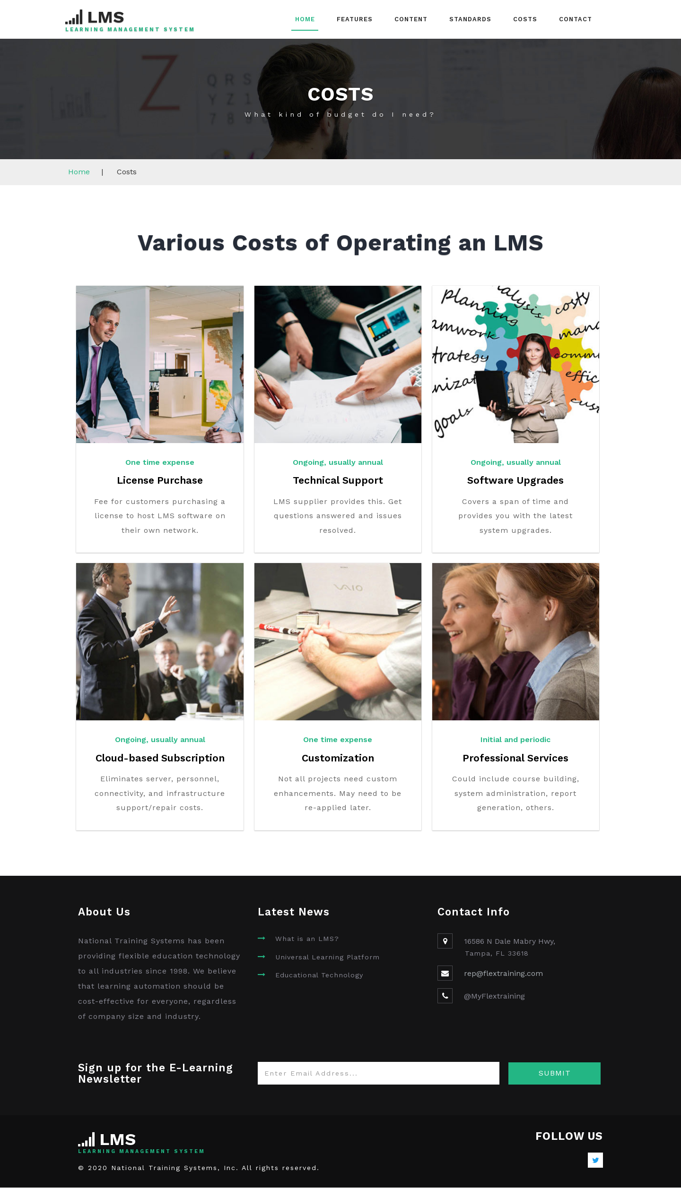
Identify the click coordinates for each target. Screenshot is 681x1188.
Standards (470, 19)
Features (355, 19)
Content (411, 19)
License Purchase (160, 480)
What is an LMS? (307, 939)
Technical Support (337, 480)
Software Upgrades (515, 480)
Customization (337, 758)
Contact (575, 19)
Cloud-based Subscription (160, 758)
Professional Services (515, 758)
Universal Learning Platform (327, 957)
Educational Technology (319, 975)
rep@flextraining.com (503, 973)
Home (305, 19)
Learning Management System (129, 30)
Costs (525, 19)
